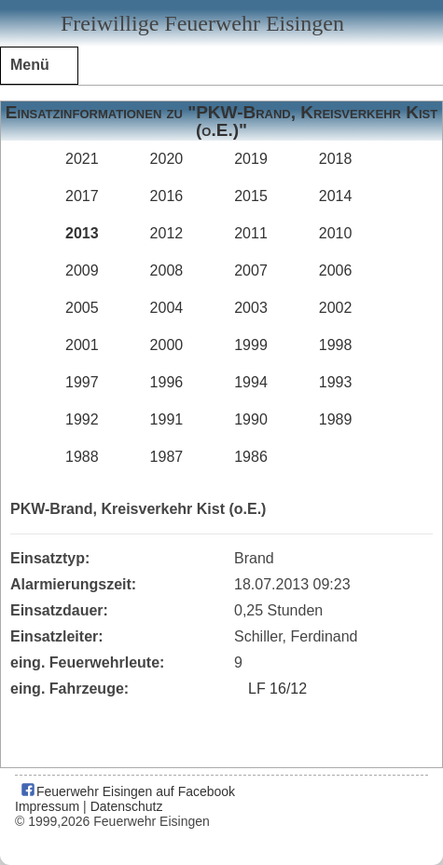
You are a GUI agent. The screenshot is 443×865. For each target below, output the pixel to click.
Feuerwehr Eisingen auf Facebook (127, 791)
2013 (82, 233)
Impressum (47, 806)
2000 (167, 345)
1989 (336, 419)
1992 (82, 419)
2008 (167, 270)
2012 (167, 233)
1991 (167, 419)
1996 (167, 382)
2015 (251, 196)
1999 (251, 345)
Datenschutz (126, 806)
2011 (251, 233)
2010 (336, 233)
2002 (336, 308)
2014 (336, 196)
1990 (251, 419)
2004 (167, 308)
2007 (251, 270)
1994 (251, 382)
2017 (82, 196)
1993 (336, 382)
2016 (167, 196)
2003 (251, 308)
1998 (336, 345)
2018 (336, 159)
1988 (82, 457)
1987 (167, 457)
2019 (251, 159)
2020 (167, 159)
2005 (82, 308)
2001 (82, 345)
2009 (82, 270)
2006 (336, 270)
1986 (251, 457)
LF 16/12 (277, 688)
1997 (82, 382)
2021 (82, 159)
